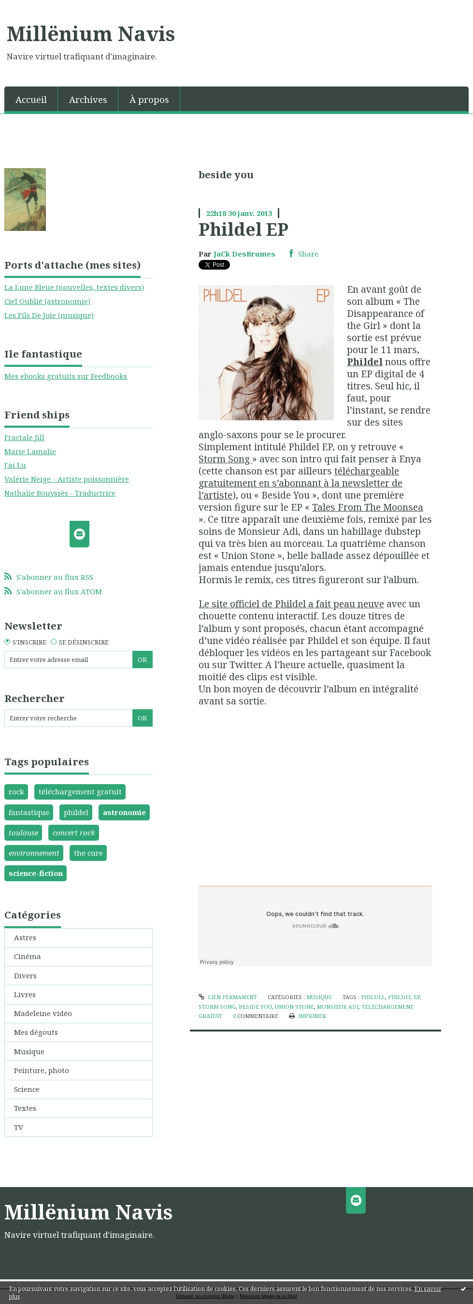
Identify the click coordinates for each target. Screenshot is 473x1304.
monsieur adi (337, 1006)
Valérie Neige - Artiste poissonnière (66, 479)
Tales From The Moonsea (367, 507)
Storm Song (225, 458)
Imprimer (307, 1015)
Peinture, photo (41, 1070)
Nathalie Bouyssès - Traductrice (59, 493)
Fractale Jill (24, 437)
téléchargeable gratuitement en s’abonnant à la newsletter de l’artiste (300, 483)
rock (16, 791)
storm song (217, 1006)
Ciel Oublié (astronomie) (47, 301)
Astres (25, 937)
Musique (29, 1051)
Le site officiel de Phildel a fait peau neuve (291, 603)
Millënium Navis (91, 33)
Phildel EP (243, 229)
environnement (34, 853)
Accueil (31, 99)
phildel (76, 812)
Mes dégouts (36, 1032)
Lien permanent (228, 997)
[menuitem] (31, 98)
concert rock (74, 832)
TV (18, 1127)
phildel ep (404, 997)
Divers (25, 975)
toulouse (23, 832)
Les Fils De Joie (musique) (49, 315)
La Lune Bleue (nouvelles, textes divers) (74, 287)
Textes (25, 1108)
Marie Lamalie (30, 451)
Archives (88, 99)
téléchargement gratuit (80, 791)
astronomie (124, 812)
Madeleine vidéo (43, 1013)
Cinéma (27, 956)
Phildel (365, 361)
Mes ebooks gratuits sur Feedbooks (65, 376)
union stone (294, 1006)
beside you (255, 1006)
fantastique (29, 812)
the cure (88, 853)
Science (27, 1089)
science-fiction (36, 873)
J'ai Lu (15, 465)
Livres (25, 994)
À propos (149, 99)
